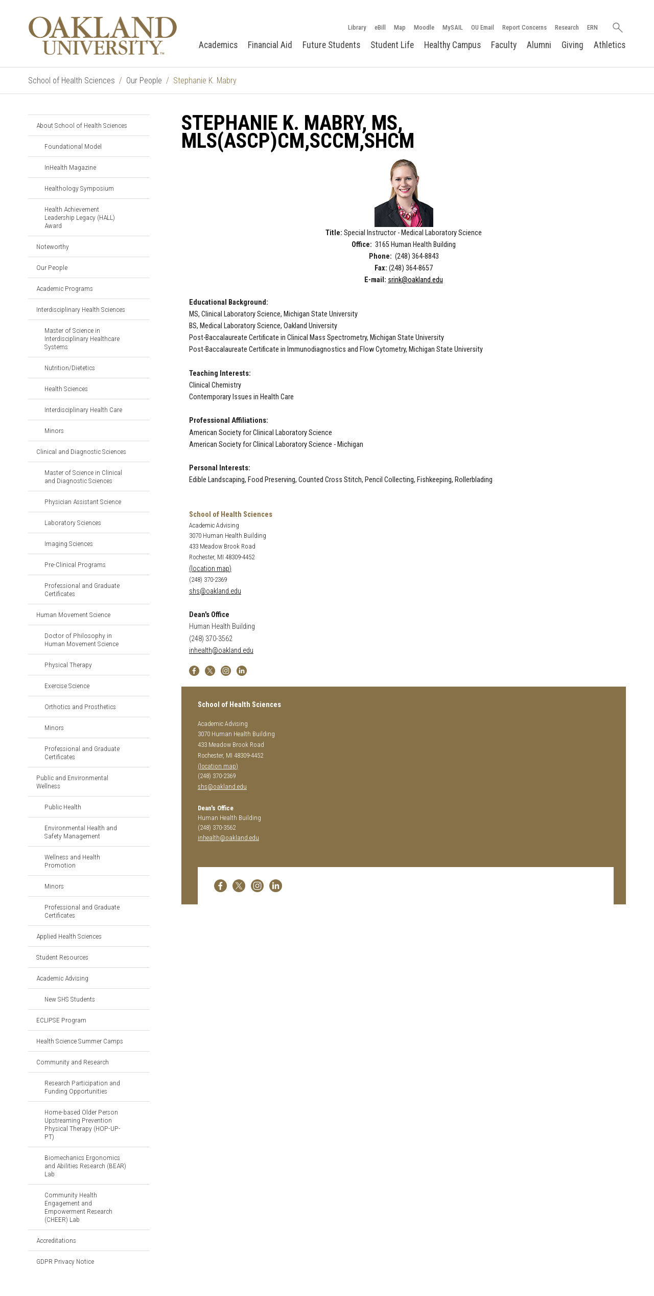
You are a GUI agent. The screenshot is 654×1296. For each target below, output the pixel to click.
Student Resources (62, 957)
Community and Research (72, 1062)
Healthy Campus (452, 45)
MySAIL (452, 27)
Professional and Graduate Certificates (82, 589)
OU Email (482, 27)
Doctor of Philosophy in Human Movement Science (81, 639)
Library (357, 27)
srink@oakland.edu (415, 280)
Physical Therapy (68, 665)
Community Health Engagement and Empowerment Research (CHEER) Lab (78, 1207)
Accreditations (56, 1240)
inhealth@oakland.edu (221, 650)
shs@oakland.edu (215, 591)
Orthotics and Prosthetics (80, 706)
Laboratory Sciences (72, 522)
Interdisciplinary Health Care (83, 409)
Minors (54, 430)
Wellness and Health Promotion (72, 861)
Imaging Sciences (68, 543)
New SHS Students (69, 999)
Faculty (504, 45)
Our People (144, 80)
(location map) (210, 568)
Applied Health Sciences (69, 936)
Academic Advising (62, 978)
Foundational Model (73, 146)
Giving (572, 45)
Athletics (609, 45)
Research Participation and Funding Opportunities (82, 1087)
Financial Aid (270, 45)
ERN (592, 27)
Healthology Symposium (79, 188)
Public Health (62, 807)
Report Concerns (524, 27)
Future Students (331, 45)
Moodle (424, 27)
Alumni (539, 45)
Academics (218, 45)
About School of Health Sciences (81, 125)
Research (567, 27)
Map (400, 27)
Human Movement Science (73, 614)
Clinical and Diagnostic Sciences (81, 451)
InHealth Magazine (70, 167)
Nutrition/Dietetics (69, 367)
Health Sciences (66, 388)
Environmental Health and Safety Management (80, 832)
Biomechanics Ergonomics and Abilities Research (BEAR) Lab (85, 1165)
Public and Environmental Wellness (72, 782)
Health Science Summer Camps (79, 1041)
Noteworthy (52, 246)
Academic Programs (64, 288)
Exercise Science (66, 685)
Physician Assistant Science (82, 501)
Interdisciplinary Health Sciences (80, 309)
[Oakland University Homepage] (103, 35)
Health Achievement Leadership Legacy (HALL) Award (79, 217)
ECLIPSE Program (61, 1020)
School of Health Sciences (71, 80)
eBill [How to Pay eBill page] (380, 27)
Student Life (392, 45)
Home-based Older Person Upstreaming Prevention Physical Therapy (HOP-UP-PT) (82, 1124)
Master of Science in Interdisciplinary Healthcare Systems (82, 338)
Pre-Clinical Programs (75, 564)
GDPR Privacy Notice (65, 1261)
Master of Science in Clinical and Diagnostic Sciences (83, 476)
